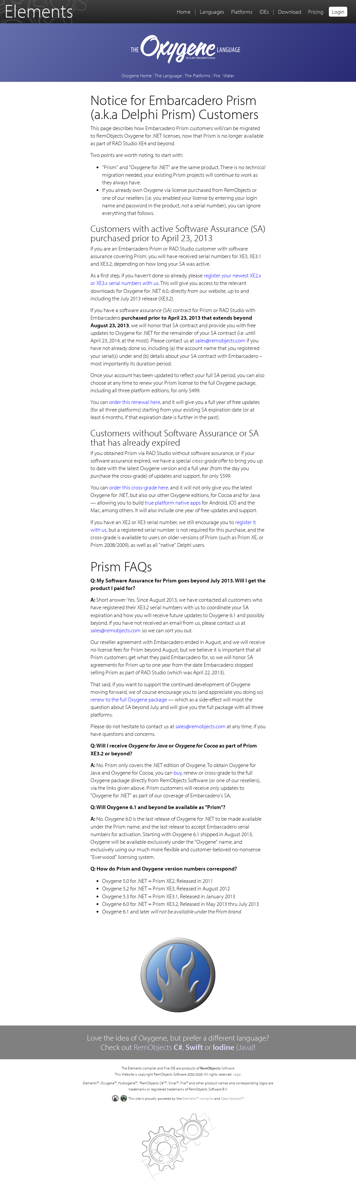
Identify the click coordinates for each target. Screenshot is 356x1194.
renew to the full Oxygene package (128, 699)
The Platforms (197, 75)
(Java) (233, 1047)
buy (178, 772)
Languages (212, 11)
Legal (237, 1074)
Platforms (241, 11)
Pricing (315, 11)
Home (184, 11)
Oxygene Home (137, 75)
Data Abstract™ (232, 1098)
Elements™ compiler (197, 1098)
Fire (217, 75)
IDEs (264, 11)
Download (289, 11)
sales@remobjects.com (220, 340)
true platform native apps (173, 502)
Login (338, 11)
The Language (168, 75)
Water (228, 75)
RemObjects (158, 1047)
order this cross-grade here (138, 487)
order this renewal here (134, 401)
